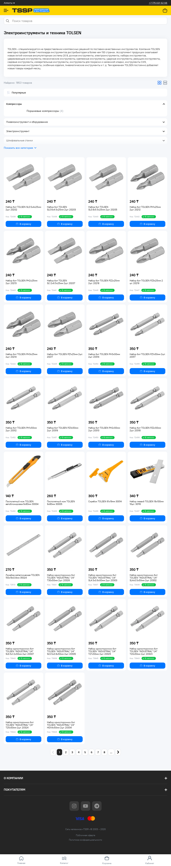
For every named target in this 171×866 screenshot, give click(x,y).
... (111, 752)
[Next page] (118, 752)
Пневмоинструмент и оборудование (27, 122)
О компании (13, 778)
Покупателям (14, 790)
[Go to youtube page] (85, 806)
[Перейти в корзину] (165, 10)
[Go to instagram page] (74, 806)
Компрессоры (14, 104)
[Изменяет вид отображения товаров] (159, 83)
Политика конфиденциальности (85, 840)
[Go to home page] (30, 10)
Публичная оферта (85, 835)
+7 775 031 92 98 (158, 3)
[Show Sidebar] (6, 10)
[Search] (7, 20)
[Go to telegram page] (97, 806)
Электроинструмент (17, 131)
